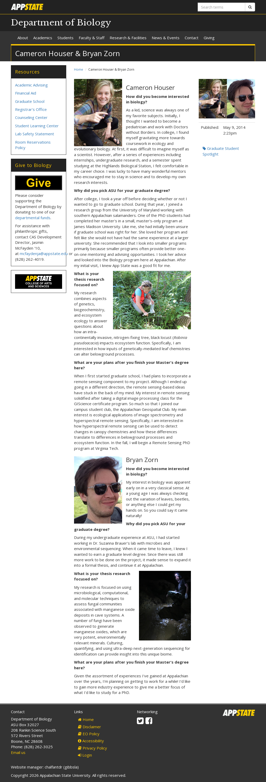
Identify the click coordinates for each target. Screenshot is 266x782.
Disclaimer (89, 726)
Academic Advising (31, 85)
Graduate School (29, 101)
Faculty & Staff (91, 37)
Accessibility (91, 740)
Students (65, 37)
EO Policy (88, 733)
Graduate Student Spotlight (221, 151)
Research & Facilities (128, 37)
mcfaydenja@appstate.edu (44, 253)
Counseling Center (31, 117)
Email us (18, 752)
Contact (191, 37)
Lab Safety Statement (34, 133)
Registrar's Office (31, 109)
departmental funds (32, 217)
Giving (209, 37)
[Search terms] (221, 7)
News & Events (165, 37)
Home (78, 69)
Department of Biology (61, 22)
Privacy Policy (92, 748)
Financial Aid (25, 93)
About (22, 37)
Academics (42, 37)
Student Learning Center (37, 125)
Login (85, 755)
